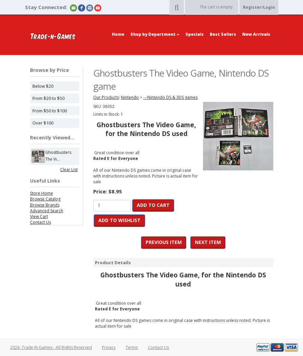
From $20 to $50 (48, 98)
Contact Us (40, 222)
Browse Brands (44, 205)
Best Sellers (223, 34)
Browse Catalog (45, 199)
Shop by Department (154, 34)
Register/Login (259, 7)
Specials (194, 34)
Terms (132, 347)
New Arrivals (256, 34)
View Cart (39, 216)
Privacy (109, 347)
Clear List (69, 169)
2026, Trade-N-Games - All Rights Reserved (51, 347)
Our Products (106, 97)
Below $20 (42, 86)
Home (118, 34)
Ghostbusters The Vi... (58, 156)
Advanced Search (46, 211)
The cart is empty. (216, 7)
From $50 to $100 (49, 111)
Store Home (41, 193)
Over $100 (42, 123)
